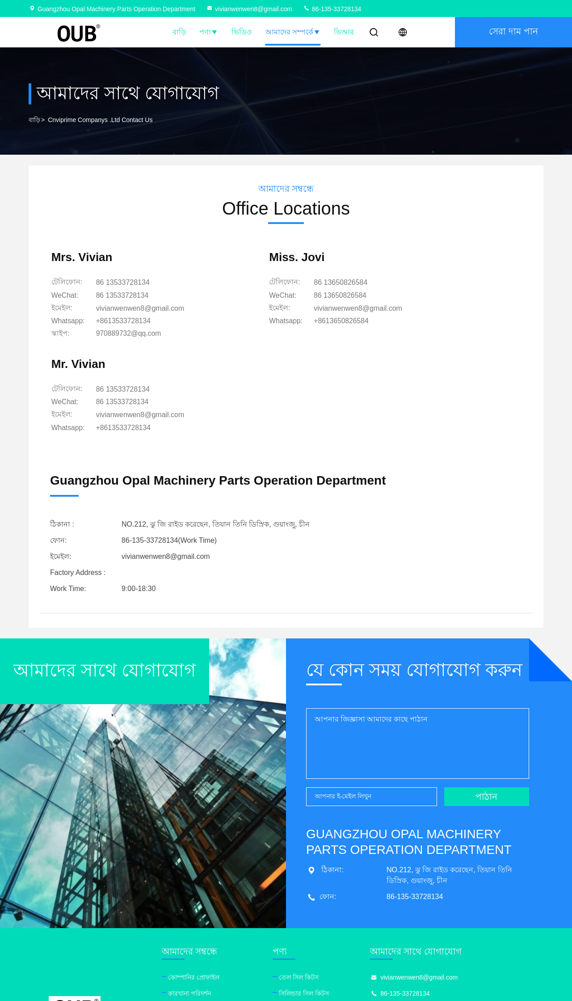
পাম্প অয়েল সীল (315, 946)
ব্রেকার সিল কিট (314, 930)
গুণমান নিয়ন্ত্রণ (193, 914)
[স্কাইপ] (131, 334)
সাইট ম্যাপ (188, 946)
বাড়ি (179, 32)
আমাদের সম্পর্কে (292, 32)
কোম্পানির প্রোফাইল (201, 882)
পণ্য (208, 32)
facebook (405, 942)
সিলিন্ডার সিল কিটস (319, 898)
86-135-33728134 (332, 9)
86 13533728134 (125, 283)
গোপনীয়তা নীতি (196, 962)
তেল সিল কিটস (314, 882)
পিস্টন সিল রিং (313, 962)
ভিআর (344, 32)
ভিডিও (241, 32)
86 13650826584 (288, 283)
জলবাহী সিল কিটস (318, 914)
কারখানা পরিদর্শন (196, 898)
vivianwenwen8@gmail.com (249, 9)
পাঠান (486, 701)
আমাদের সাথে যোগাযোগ (207, 930)
